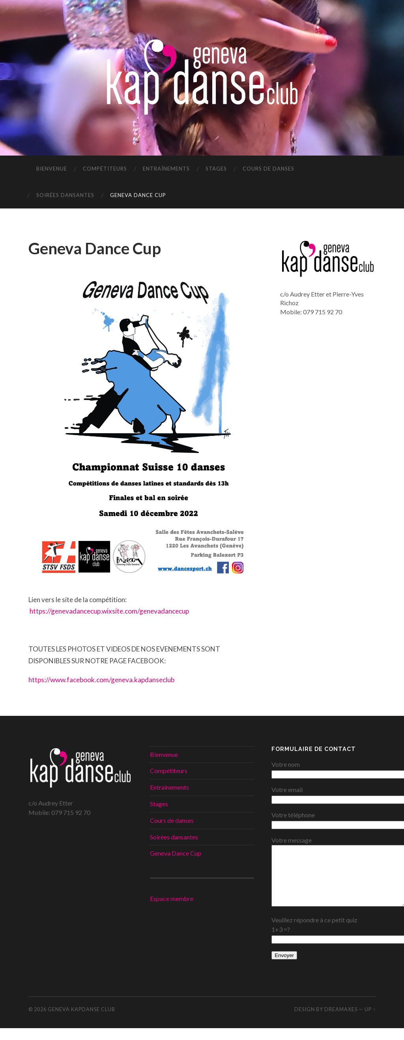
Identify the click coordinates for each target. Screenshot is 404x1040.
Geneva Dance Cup (138, 195)
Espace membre (171, 898)
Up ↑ (370, 1021)
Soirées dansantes (65, 195)
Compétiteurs (105, 168)
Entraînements (166, 168)
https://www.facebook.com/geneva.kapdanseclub (102, 680)
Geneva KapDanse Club (81, 1021)
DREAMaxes (340, 1021)
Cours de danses (268, 168)
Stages (216, 168)
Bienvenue (51, 168)
